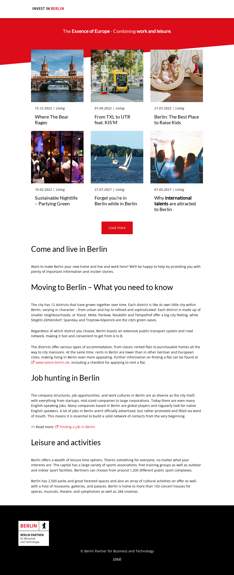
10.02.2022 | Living (50, 189)
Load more (117, 227)
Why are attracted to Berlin (175, 203)
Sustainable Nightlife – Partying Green (56, 200)
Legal (117, 558)
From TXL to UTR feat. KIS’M (112, 119)
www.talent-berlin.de (50, 362)
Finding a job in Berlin (75, 427)
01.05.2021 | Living (169, 189)
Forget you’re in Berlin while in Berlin (116, 200)
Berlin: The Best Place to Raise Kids (176, 119)
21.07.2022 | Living (169, 108)
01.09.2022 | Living (110, 108)
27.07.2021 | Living (110, 189)
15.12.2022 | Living (50, 108)
